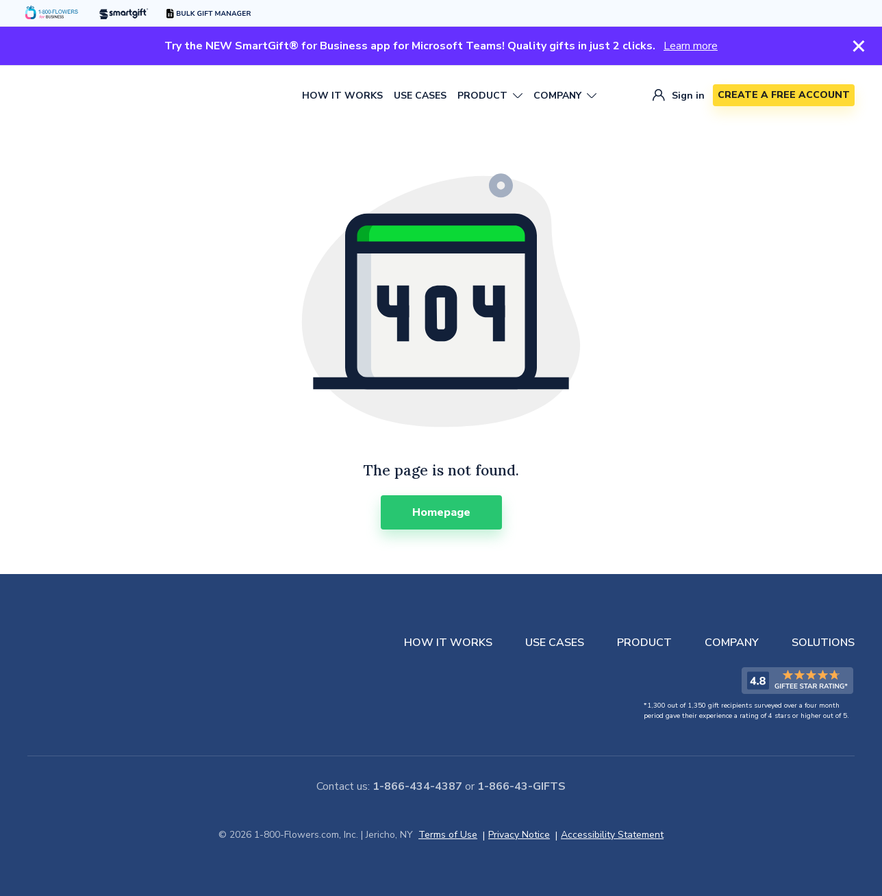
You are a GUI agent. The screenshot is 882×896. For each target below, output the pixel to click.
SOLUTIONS (823, 642)
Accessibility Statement (612, 834)
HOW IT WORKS (342, 95)
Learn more (691, 45)
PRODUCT (644, 642)
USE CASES (420, 95)
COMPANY (732, 642)
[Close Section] (858, 46)
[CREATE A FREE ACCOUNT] (784, 95)
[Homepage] (441, 512)
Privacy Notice (519, 834)
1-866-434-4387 (417, 786)
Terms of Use (447, 834)
